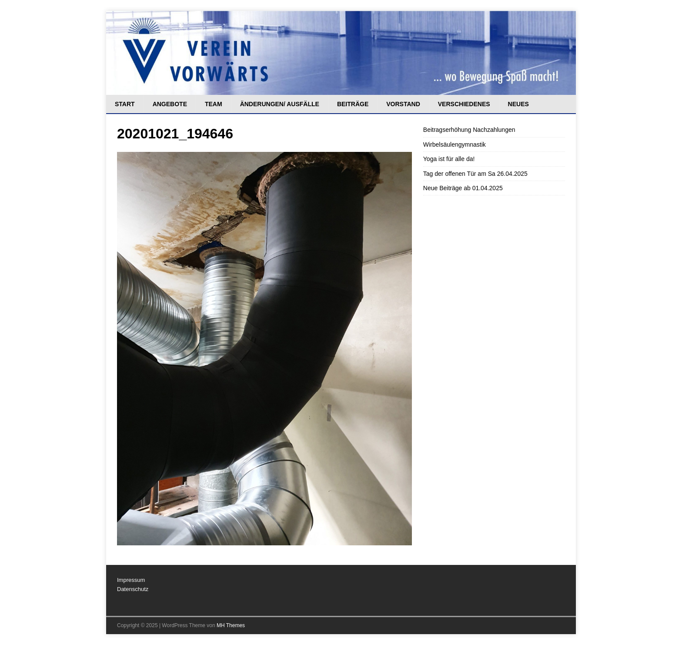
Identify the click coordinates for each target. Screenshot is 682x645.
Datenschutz (132, 589)
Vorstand (403, 104)
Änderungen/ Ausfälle (279, 104)
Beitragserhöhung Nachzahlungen (469, 129)
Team (213, 104)
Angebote (170, 104)
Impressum (131, 580)
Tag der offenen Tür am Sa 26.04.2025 (475, 173)
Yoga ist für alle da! (449, 158)
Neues (518, 104)
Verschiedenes (464, 104)
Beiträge (352, 104)
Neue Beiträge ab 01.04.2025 (463, 188)
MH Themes (231, 625)
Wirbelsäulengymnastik (454, 144)
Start (125, 104)
